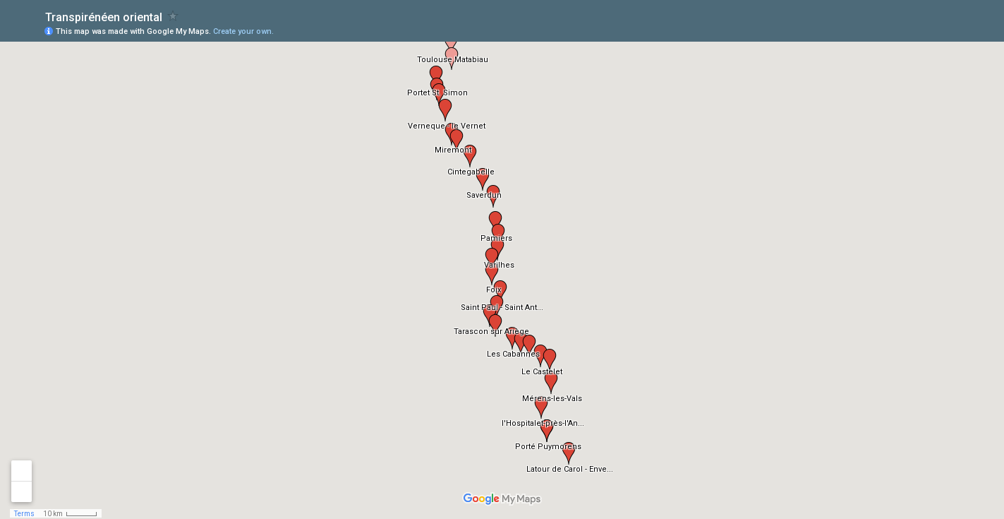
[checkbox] (173, 16)
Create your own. (243, 31)
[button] (451, 43)
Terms (24, 514)
